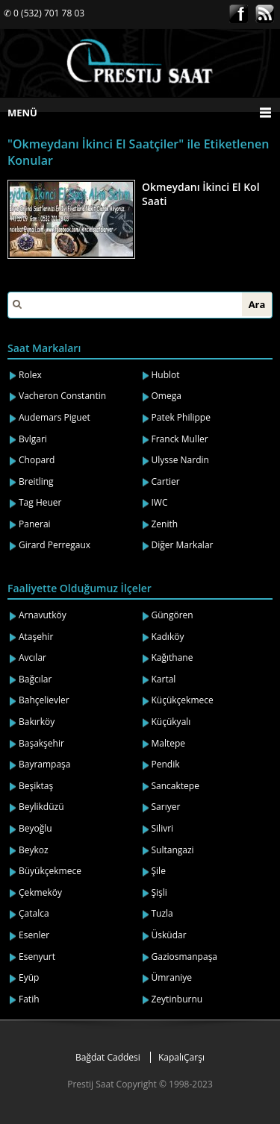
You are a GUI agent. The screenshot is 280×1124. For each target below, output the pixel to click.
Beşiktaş (36, 785)
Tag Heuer (40, 502)
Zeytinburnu (177, 999)
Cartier (166, 481)
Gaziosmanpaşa (185, 956)
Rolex (30, 374)
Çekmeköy (40, 892)
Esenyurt (37, 956)
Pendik (166, 764)
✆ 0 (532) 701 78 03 (44, 13)
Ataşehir (36, 636)
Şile (159, 870)
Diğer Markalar (183, 545)
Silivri (163, 828)
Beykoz (34, 850)
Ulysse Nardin (180, 459)
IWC (160, 502)
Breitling (36, 481)
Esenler (34, 935)
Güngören (172, 615)
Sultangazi (173, 850)
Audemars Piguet (54, 417)
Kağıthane (172, 657)
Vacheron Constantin (62, 395)
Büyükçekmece (50, 870)
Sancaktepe (175, 785)
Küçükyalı (171, 721)
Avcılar (32, 657)
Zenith (165, 524)
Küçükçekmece (183, 700)
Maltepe (169, 743)
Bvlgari (33, 439)
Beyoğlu (35, 828)
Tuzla (162, 913)
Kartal (164, 679)
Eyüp (29, 977)
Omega (166, 395)
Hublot (166, 374)
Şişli (159, 892)
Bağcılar (35, 679)
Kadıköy (168, 636)
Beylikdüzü (41, 806)
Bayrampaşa (45, 764)
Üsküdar (169, 935)
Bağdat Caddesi (107, 1057)
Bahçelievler (44, 700)
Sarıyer (166, 806)
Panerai (35, 524)
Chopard (37, 459)
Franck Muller (180, 439)
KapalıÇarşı (181, 1057)
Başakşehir (41, 743)
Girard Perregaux (54, 545)
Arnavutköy (42, 615)
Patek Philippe (181, 417)
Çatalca (34, 913)
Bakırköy (37, 721)
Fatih (29, 999)
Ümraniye (172, 977)
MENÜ (22, 112)
